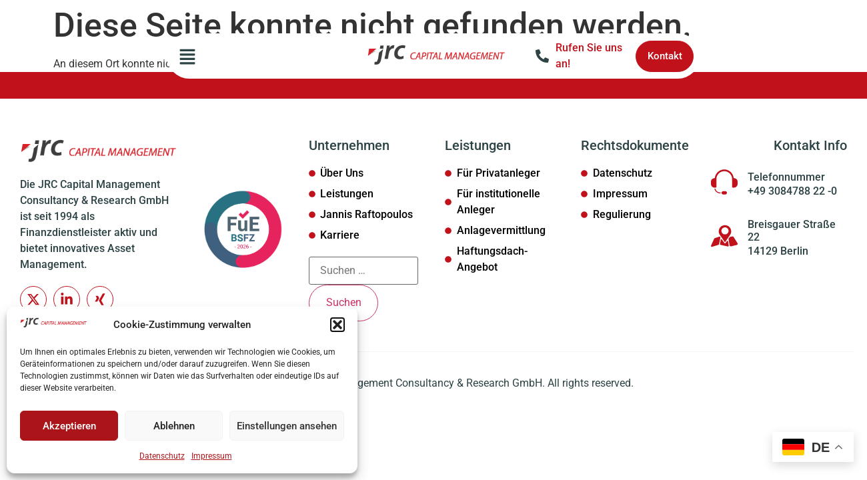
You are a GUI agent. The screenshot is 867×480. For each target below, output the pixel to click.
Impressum (211, 456)
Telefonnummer (786, 177)
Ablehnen (174, 426)
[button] (337, 324)
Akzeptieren (69, 426)
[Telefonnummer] (724, 182)
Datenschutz (162, 456)
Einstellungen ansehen (287, 426)
